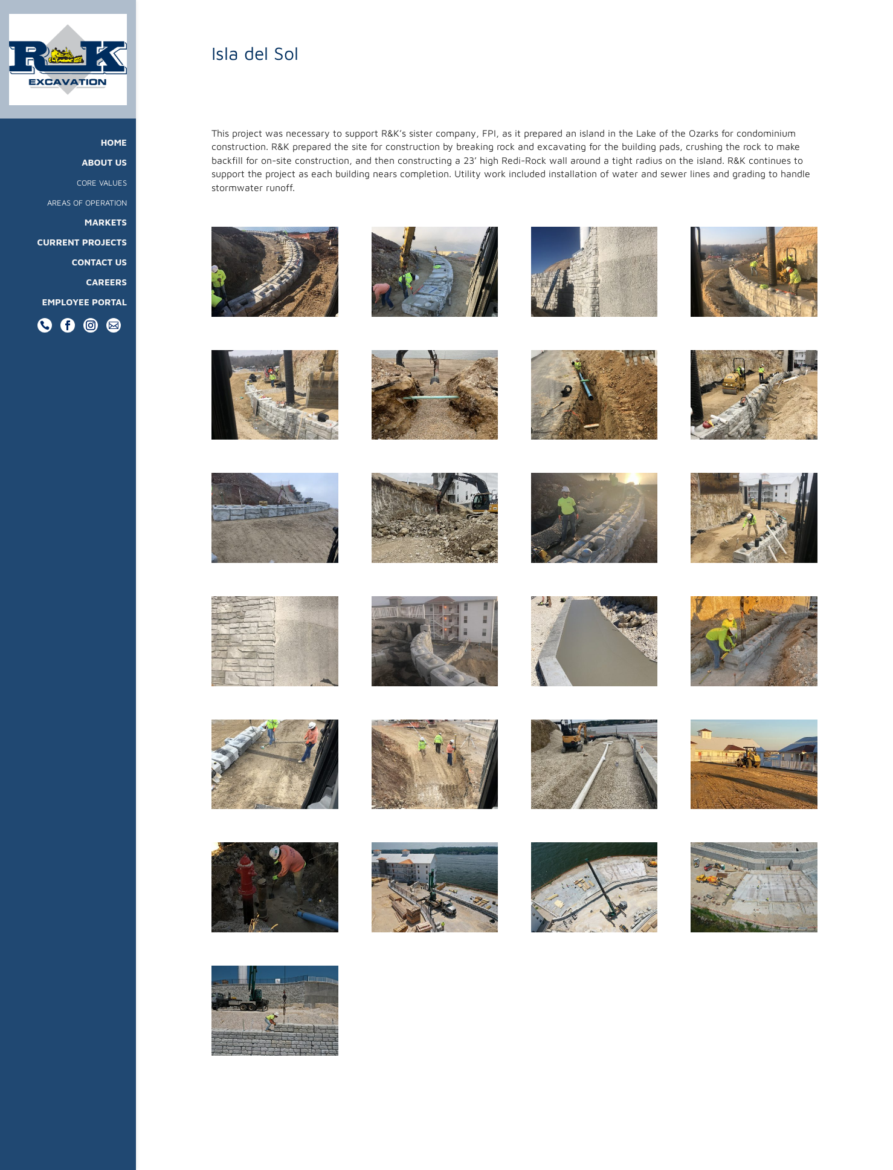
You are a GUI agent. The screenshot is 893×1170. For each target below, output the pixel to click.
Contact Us (99, 271)
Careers (106, 291)
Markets (106, 231)
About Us (104, 172)
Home (114, 152)
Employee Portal (84, 311)
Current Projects (82, 251)
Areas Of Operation (87, 211)
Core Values (102, 192)
